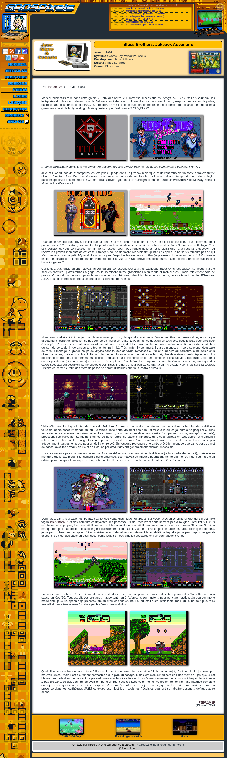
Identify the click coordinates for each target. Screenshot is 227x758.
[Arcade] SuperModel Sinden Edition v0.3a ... (146, 8)
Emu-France (170, 5)
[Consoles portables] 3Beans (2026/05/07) (145, 16)
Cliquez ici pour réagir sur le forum (161, 744)
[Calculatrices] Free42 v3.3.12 (139, 22)
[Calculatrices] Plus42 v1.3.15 (139, 19)
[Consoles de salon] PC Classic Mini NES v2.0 (147, 24)
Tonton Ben (55, 87)
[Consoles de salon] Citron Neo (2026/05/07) (146, 14)
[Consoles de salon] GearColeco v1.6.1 (144, 11)
